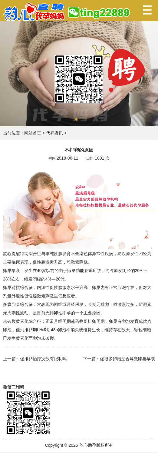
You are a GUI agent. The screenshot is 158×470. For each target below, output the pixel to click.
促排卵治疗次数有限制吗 (43, 358)
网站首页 (32, 133)
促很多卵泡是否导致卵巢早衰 (127, 358)
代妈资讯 (54, 133)
